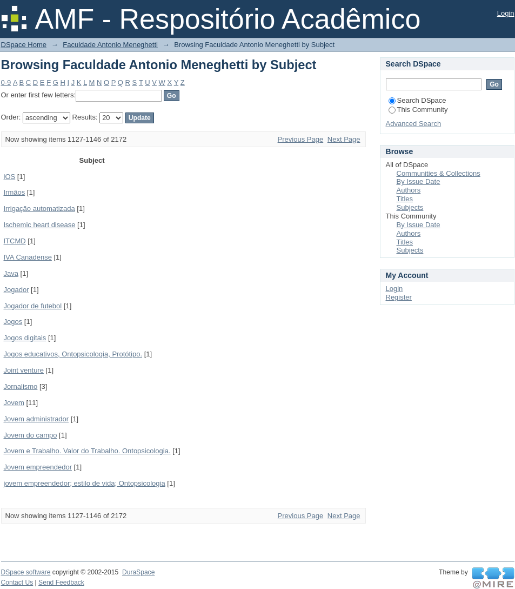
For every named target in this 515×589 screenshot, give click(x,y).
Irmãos (14, 192)
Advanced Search (414, 124)
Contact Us (17, 582)
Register (399, 297)
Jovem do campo (30, 435)
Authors (409, 190)
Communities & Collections (438, 173)
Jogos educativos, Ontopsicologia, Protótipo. (73, 354)
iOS (10, 177)
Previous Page (301, 139)
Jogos (13, 321)
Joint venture (24, 370)
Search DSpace (417, 100)
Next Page (343, 139)
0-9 (6, 82)
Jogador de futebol (33, 306)
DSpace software (26, 572)
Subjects (410, 207)
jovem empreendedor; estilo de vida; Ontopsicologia (84, 483)
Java (11, 273)
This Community (418, 109)
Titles (405, 199)
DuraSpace (138, 572)
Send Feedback (61, 582)
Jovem (14, 403)
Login (505, 13)
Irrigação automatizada (39, 208)
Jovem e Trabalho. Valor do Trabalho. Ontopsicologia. (87, 451)
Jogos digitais (25, 338)
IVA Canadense (28, 257)
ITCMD (15, 241)
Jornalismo (21, 386)
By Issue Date (418, 181)
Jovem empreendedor (38, 467)
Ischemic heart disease (40, 225)
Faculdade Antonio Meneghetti (110, 45)
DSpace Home (24, 45)
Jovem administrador (36, 419)
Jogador (16, 290)
